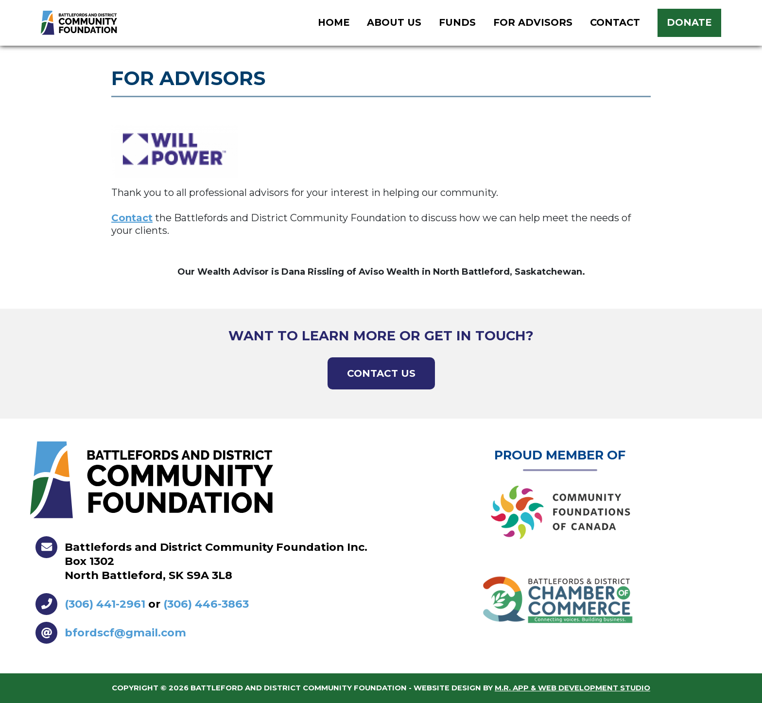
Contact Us (381, 373)
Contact (132, 218)
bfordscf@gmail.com (125, 632)
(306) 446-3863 (206, 604)
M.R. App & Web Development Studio (572, 688)
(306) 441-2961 (105, 604)
